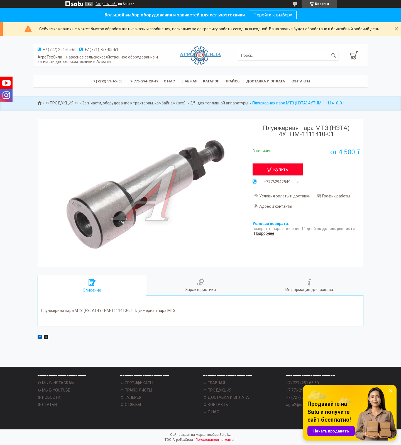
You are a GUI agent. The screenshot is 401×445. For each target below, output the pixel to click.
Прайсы (232, 81)
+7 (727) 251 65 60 (302, 383)
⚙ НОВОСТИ (49, 397)
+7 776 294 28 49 (301, 390)
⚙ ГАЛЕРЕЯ (130, 397)
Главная (188, 81)
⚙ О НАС (211, 412)
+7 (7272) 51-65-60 (106, 81)
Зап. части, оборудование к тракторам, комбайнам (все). (134, 103)
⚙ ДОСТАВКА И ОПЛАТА (226, 397)
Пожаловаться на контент (216, 440)
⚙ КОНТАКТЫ (216, 404)
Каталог (211, 81)
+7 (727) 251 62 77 (302, 397)
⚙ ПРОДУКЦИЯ (217, 390)
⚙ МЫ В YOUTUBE (54, 390)
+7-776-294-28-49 (143, 81)
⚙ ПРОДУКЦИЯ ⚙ (61, 103)
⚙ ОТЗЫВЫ (130, 404)
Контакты (300, 81)
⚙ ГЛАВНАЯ (214, 383)
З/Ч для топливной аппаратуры (219, 103)
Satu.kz (225, 435)
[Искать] (333, 55)
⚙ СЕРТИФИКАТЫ (136, 383)
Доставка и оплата (265, 81)
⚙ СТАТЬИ (47, 404)
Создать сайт (106, 4)
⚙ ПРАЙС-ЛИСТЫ (136, 390)
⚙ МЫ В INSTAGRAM (56, 383)
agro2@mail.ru (299, 404)
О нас (169, 81)
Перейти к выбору (272, 15)
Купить (280, 169)
